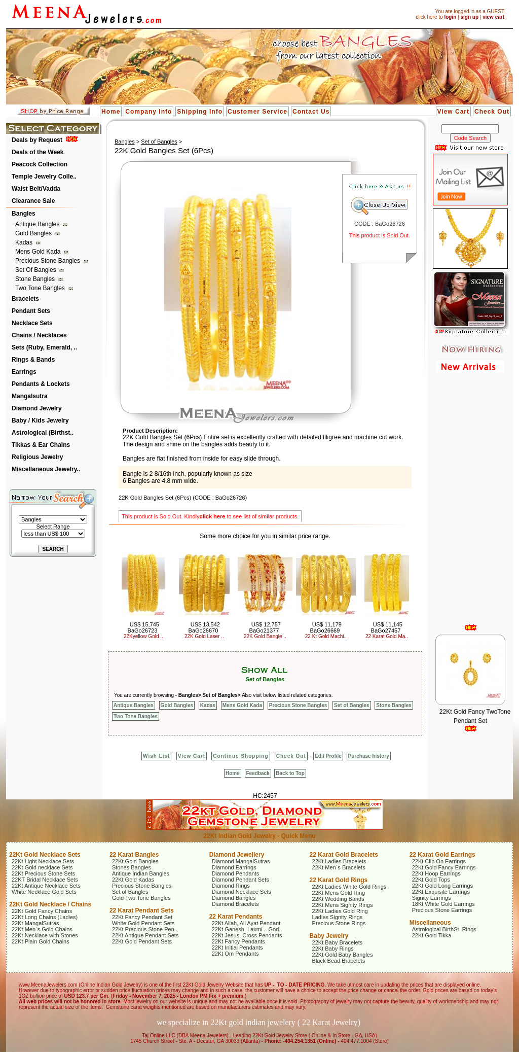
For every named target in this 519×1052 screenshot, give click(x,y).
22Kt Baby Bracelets (337, 942)
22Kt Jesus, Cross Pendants (247, 935)
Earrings (24, 371)
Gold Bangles (34, 233)
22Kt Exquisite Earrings (441, 892)
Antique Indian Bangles (140, 873)
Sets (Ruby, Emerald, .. (44, 347)
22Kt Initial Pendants (237, 947)
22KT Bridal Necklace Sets (45, 879)
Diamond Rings (231, 886)
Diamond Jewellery (237, 854)
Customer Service (257, 111)
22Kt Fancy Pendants (238, 941)
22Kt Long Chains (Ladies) (45, 917)
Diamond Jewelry (37, 408)
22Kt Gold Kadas (133, 879)
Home (110, 111)
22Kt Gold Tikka (432, 935)
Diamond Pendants (236, 873)
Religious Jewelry (37, 457)
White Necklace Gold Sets (44, 892)
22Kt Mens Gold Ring (338, 893)
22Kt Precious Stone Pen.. (144, 929)
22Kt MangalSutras (35, 923)
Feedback (258, 773)
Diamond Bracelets (235, 904)
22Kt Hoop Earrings (436, 873)
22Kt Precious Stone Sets (43, 873)
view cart (493, 17)
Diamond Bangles (234, 898)
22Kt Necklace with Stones (45, 935)
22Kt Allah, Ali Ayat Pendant (246, 923)
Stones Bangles (131, 867)
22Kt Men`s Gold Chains (42, 929)
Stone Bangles (35, 279)
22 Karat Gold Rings (339, 880)
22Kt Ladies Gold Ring (340, 911)
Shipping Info (200, 111)
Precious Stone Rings (339, 923)
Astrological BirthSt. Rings (444, 929)
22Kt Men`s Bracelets (338, 867)
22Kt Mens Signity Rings (342, 905)
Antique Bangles (38, 224)
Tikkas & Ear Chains (41, 444)
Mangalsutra (30, 396)
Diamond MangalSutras (241, 861)
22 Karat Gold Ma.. (386, 636)
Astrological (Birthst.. (42, 432)
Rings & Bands (33, 359)
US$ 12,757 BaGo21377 (265, 627)
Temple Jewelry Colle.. (44, 176)
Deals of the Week (37, 152)
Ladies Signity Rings (337, 917)
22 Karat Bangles (134, 854)
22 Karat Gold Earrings (442, 854)
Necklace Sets (32, 323)
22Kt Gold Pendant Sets (142, 941)
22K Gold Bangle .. (265, 636)
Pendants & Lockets (41, 384)
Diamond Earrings (234, 867)
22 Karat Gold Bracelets (344, 854)
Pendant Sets (31, 310)
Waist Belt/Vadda (36, 188)
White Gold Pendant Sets (143, 923)
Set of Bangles (36, 269)
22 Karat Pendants (236, 916)
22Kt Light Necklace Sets (43, 861)
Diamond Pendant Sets (240, 879)
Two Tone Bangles (40, 288)
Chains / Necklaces (39, 335)
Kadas (24, 242)
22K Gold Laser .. (204, 636)
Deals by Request (37, 140)
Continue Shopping (240, 756)
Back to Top (290, 773)
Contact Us (310, 111)
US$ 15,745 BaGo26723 (143, 627)
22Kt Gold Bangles (135, 861)
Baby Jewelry (329, 935)
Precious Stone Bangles (48, 260)
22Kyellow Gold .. (143, 636)
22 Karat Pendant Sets (141, 910)
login (450, 17)
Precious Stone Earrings (442, 910)
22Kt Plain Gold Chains (40, 941)
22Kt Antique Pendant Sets (145, 935)
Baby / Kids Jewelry (40, 420)
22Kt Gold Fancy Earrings (444, 867)
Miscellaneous (430, 922)
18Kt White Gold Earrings (443, 904)
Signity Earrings (431, 898)
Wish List (156, 756)
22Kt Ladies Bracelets (339, 861)
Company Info (148, 111)
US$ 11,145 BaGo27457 (386, 627)
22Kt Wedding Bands (338, 899)
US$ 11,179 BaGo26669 (326, 627)
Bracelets (25, 298)
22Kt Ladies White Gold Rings (349, 887)
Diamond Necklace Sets (241, 892)
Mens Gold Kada (38, 251)
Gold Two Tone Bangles (141, 898)
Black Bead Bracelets (338, 961)
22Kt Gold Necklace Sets (45, 854)
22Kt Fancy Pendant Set (142, 917)
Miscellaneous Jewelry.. (46, 469)
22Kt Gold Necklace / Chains (50, 904)
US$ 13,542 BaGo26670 (204, 627)
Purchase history (368, 756)
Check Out (491, 111)
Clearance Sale (33, 200)
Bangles (23, 213)
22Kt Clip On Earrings (439, 861)
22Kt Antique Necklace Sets (46, 886)
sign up (469, 17)
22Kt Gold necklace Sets (42, 867)
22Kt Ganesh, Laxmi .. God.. (247, 929)
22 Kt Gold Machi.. (326, 636)
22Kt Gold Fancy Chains (42, 911)
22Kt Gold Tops (431, 879)
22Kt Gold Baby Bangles (342, 955)
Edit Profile (328, 756)
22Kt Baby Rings (333, 948)
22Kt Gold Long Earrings (442, 886)
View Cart (453, 111)
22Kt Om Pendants (235, 954)
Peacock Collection (39, 164)
